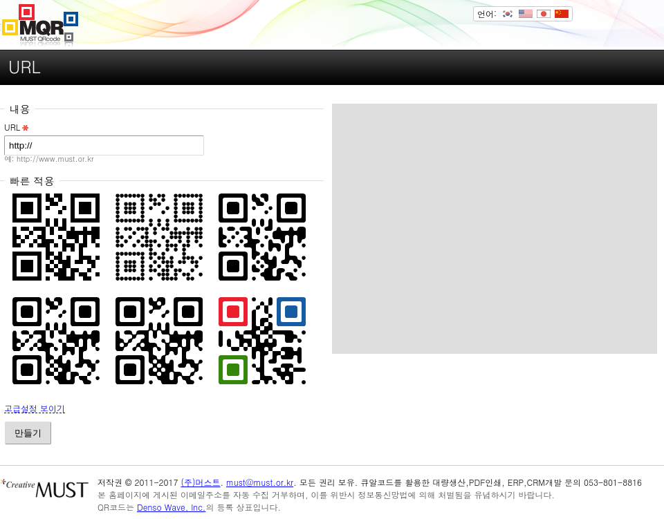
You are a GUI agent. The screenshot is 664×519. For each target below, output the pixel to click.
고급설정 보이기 (34, 408)
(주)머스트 (200, 482)
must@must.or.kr (259, 482)
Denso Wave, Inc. (171, 507)
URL (17, 127)
